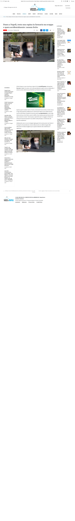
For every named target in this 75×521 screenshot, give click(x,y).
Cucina (46, 13)
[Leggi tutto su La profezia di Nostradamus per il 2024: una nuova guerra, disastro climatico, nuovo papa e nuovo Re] (61, 111)
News (14, 13)
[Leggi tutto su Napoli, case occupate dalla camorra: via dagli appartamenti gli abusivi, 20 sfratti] (8, 150)
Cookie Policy (39, 202)
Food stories (68, 7)
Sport (29, 13)
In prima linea (67, 5)
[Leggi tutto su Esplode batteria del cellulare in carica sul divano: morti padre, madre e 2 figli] (61, 52)
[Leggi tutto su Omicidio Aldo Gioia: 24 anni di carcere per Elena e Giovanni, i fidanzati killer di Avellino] (8, 118)
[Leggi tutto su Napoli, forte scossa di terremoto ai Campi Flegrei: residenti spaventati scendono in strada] (8, 93)
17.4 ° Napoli (5, 1)
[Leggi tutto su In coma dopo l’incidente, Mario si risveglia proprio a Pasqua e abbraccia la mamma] (61, 63)
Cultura (51, 13)
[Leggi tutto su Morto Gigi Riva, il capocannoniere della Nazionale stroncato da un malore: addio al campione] (61, 85)
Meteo (60, 13)
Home (4, 16)
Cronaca (24, 13)
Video (56, 13)
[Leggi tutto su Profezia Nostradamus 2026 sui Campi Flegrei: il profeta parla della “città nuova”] (61, 32)
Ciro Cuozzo (10, 30)
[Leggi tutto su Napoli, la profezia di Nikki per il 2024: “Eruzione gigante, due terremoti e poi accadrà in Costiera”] (61, 123)
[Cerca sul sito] (61, 1)
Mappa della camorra (59, 5)
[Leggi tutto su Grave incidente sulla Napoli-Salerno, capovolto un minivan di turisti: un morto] (8, 130)
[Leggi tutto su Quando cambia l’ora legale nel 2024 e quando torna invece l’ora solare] (61, 74)
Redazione (24, 202)
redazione (7, 98)
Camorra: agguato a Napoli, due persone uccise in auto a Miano (49, 190)
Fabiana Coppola (61, 77)
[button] (69, 1)
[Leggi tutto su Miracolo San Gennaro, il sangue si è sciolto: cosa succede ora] (8, 139)
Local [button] (72, 1)
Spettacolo (40, 13)
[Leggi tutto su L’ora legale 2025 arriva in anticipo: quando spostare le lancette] (61, 42)
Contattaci (17, 202)
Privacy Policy (31, 202)
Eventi (34, 13)
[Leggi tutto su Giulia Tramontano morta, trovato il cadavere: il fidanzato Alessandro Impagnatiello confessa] (8, 106)
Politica (19, 13)
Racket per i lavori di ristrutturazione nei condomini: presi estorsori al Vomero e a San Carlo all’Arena (20, 191)
